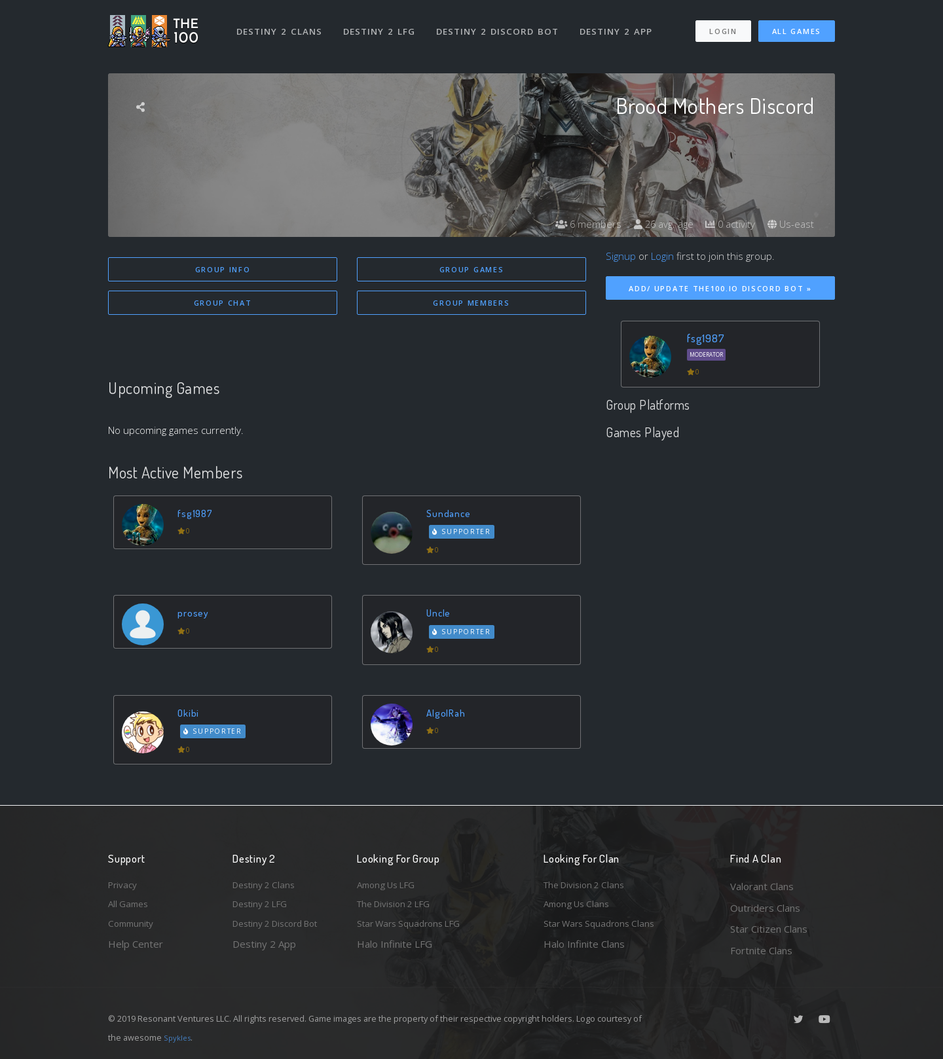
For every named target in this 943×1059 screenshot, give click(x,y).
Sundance (451, 515)
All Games (796, 25)
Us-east (790, 224)
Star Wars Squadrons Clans (604, 928)
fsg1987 (198, 515)
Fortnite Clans (761, 950)
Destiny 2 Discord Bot (501, 25)
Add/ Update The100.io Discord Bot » (720, 288)
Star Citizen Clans (768, 928)
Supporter (464, 534)
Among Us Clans (580, 907)
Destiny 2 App (620, 25)
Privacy (124, 886)
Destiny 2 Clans (281, 25)
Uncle (441, 615)
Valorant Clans (762, 886)
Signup (621, 255)
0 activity (726, 224)
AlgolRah (449, 715)
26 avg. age (655, 224)
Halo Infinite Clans (584, 950)
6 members (576, 224)
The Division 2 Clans (588, 886)
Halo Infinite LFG (394, 950)
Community (133, 928)
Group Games (471, 269)
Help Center (135, 950)
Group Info (223, 269)
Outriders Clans (765, 907)
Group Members (471, 304)
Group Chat (223, 304)
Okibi (190, 715)
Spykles (179, 1037)
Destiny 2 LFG (382, 25)
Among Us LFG (390, 886)
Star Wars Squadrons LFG (414, 928)
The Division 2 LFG (399, 907)
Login (723, 25)
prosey (195, 615)
